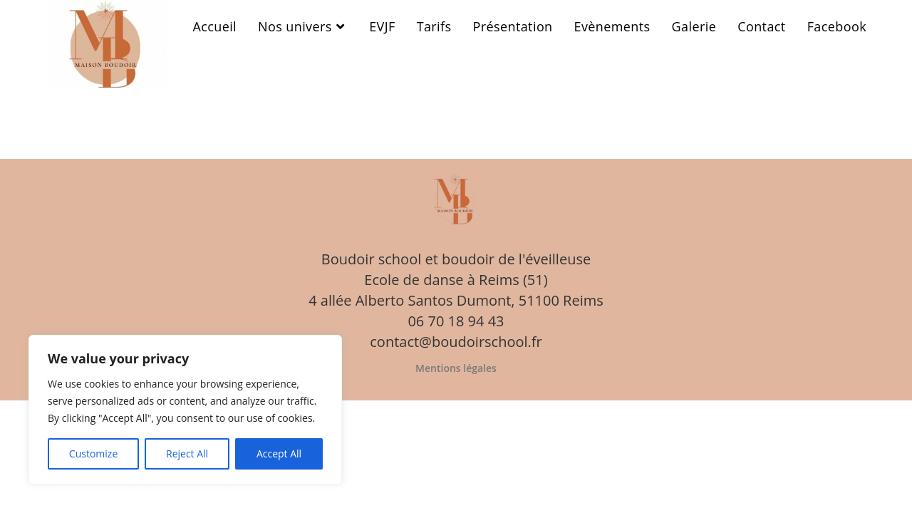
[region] (185, 409)
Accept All (278, 453)
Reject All (187, 453)
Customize (93, 453)
